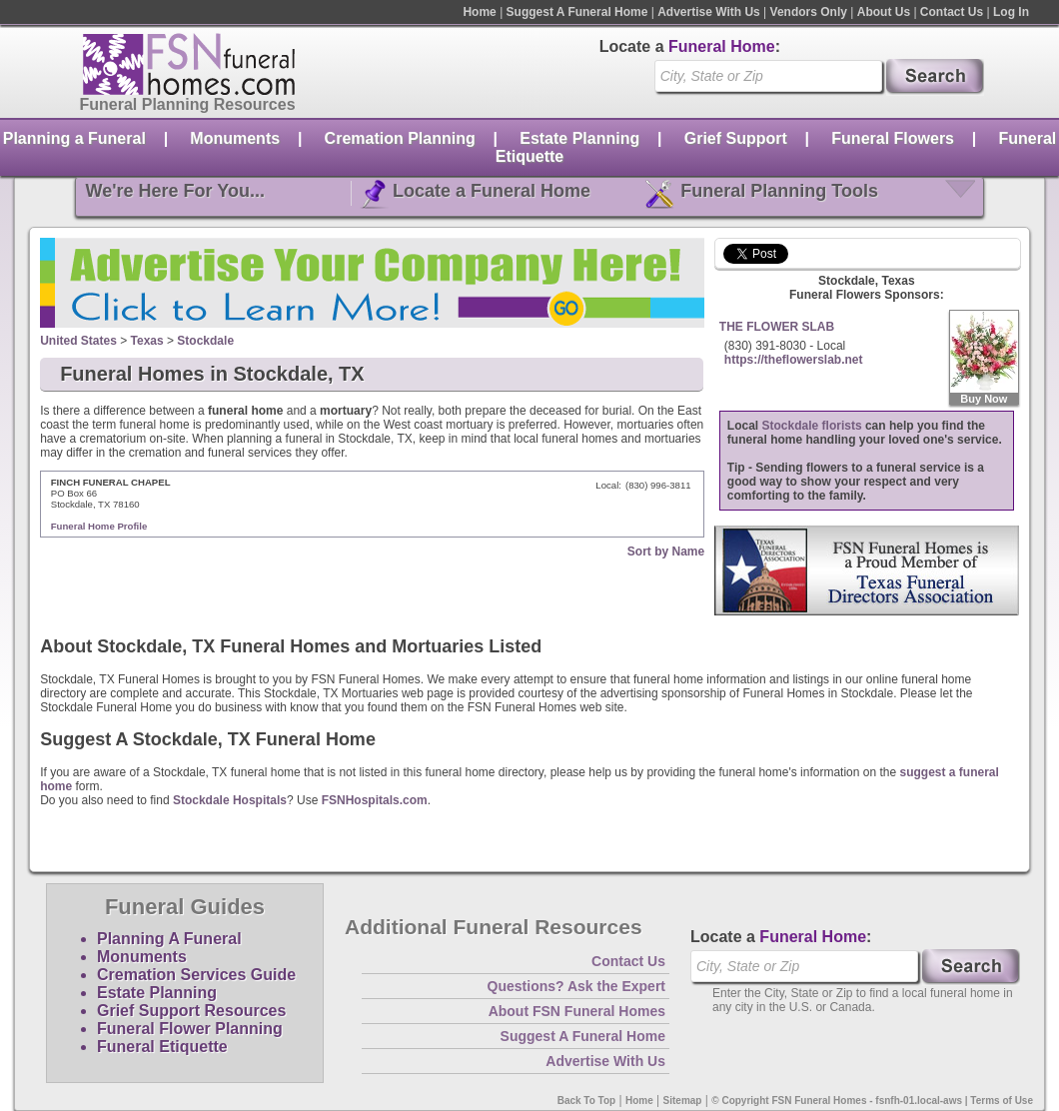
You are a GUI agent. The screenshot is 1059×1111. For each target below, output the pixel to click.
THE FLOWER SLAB (776, 327)
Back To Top (586, 1100)
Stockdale (205, 341)
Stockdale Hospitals (230, 800)
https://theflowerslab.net (793, 360)
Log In (1011, 12)
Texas (147, 341)
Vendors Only (808, 12)
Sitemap (682, 1100)
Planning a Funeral (74, 138)
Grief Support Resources (191, 1010)
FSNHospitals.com (375, 800)
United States (78, 341)
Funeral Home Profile (99, 526)
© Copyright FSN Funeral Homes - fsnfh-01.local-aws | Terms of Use (872, 1100)
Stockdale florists (812, 426)
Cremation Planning (400, 138)
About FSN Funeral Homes (577, 1011)
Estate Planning (579, 138)
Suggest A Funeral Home (577, 12)
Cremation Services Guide (196, 974)
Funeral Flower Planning (190, 1028)
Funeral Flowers (892, 138)
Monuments (235, 138)
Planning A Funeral (169, 938)
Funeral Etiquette (162, 1046)
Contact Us (951, 12)
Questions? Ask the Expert (576, 986)
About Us (883, 12)
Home (479, 12)
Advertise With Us (708, 12)
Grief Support (735, 138)
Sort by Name (665, 551)
